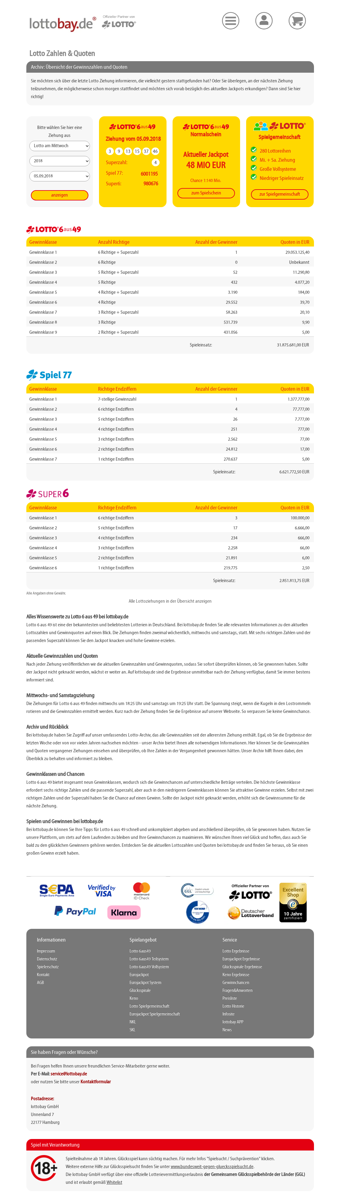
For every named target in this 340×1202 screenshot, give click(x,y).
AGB (40, 982)
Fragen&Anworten (238, 990)
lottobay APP (233, 1022)
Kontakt (43, 974)
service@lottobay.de (69, 1074)
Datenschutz (47, 959)
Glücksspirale (140, 990)
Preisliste (230, 998)
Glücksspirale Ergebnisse (242, 967)
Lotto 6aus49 (140, 951)
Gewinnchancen (236, 982)
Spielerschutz (48, 967)
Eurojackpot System (145, 982)
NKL (133, 1022)
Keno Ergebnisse (236, 974)
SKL (132, 1030)
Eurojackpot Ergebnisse (241, 959)
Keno (134, 998)
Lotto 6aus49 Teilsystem (149, 959)
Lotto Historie (233, 1006)
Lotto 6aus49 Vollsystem (149, 967)
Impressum (46, 951)
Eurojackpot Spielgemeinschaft (155, 1014)
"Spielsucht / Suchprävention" (233, 1159)
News (227, 1030)
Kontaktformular (96, 1082)
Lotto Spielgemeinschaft (149, 1006)
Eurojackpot (139, 974)
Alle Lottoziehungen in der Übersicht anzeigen (170, 601)
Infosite (229, 1014)
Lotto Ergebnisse (236, 951)
